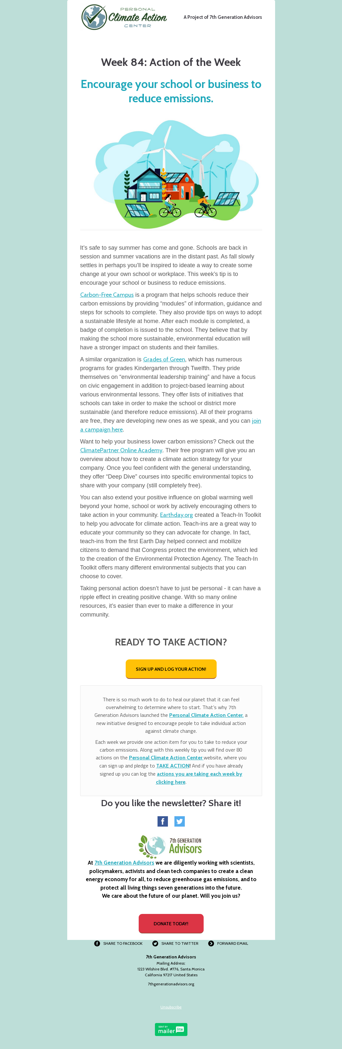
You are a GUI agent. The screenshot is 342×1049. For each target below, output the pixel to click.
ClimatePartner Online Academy (121, 450)
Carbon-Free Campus (107, 294)
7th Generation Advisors (124, 862)
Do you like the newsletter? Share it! (171, 802)
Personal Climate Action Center (166, 758)
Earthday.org (176, 514)
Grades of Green (164, 359)
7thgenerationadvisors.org (171, 983)
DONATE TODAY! (171, 924)
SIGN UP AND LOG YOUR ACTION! (171, 669)
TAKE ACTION (172, 766)
